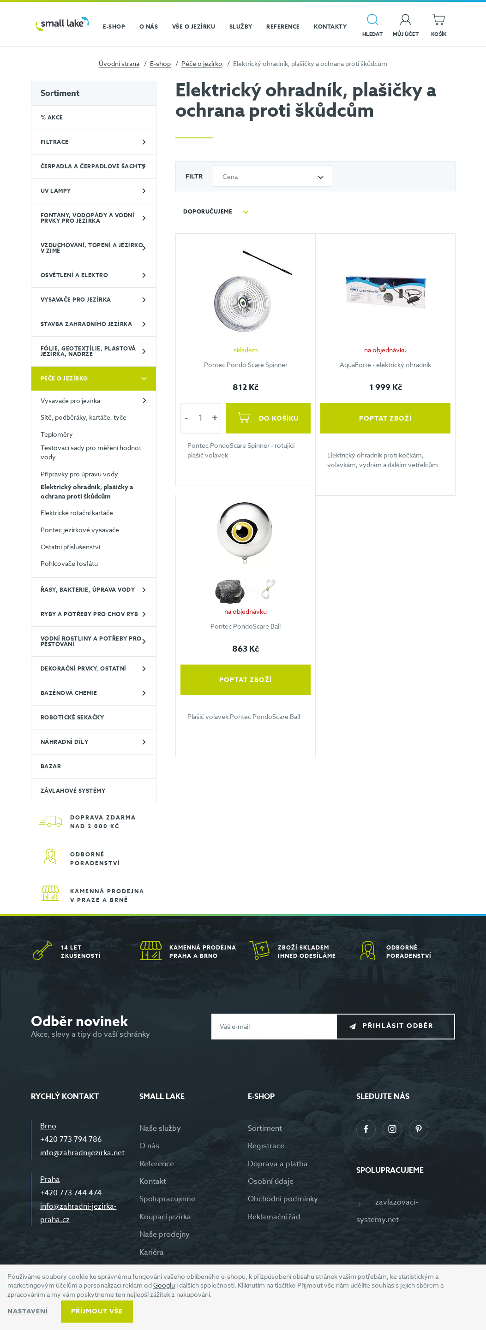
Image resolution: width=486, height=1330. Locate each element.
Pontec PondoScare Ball (245, 626)
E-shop (160, 63)
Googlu (164, 1285)
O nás (149, 1146)
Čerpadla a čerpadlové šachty (93, 166)
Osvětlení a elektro (74, 275)
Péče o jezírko (201, 63)
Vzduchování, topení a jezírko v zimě (92, 248)
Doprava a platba (278, 1164)
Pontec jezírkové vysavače (80, 529)
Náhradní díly (65, 742)
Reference (156, 1164)
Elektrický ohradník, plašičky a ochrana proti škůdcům (87, 492)
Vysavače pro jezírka (76, 299)
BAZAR (51, 766)
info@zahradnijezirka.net (82, 1152)
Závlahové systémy (73, 791)
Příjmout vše (97, 1311)
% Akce (52, 117)
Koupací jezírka (165, 1217)
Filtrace (55, 142)
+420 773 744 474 (71, 1193)
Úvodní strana (119, 63)
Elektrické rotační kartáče (77, 512)
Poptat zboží (385, 418)
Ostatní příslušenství (70, 546)
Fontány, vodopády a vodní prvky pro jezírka (88, 218)
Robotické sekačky (72, 717)
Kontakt (152, 1181)
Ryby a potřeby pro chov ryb (89, 614)
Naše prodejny (164, 1234)
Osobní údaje (271, 1181)
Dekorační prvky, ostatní (83, 668)
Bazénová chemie (69, 693)
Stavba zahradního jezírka (86, 324)
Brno (48, 1126)
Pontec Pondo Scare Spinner (246, 364)
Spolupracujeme (167, 1199)
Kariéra (151, 1252)
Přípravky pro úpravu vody (79, 473)
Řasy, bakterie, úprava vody (88, 590)
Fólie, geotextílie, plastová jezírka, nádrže (88, 351)
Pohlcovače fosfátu (69, 563)
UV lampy (56, 191)
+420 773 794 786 (71, 1139)
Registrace (266, 1146)
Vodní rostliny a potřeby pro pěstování (91, 641)
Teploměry (57, 434)
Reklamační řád (274, 1217)
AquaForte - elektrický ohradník (385, 364)
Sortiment (60, 93)
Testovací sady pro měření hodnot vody (91, 452)
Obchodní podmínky (283, 1199)
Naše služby (160, 1128)
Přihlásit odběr (402, 1026)
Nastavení (27, 1311)
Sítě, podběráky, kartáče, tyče (83, 417)
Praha (50, 1179)
